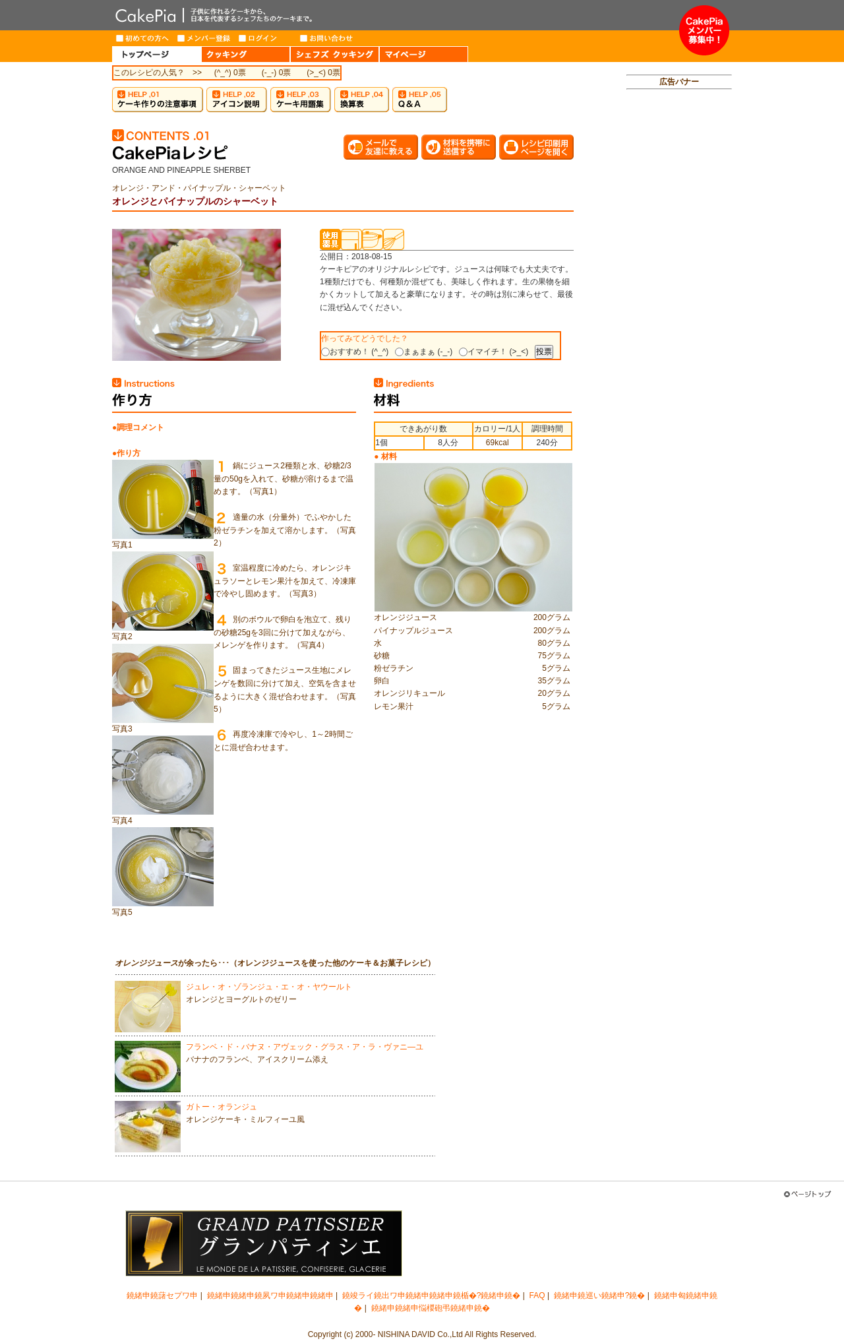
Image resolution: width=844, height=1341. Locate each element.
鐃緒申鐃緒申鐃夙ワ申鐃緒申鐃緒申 (270, 1295)
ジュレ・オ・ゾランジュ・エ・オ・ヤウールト (269, 986)
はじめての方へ (142, 38)
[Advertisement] (679, 301)
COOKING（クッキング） (245, 54)
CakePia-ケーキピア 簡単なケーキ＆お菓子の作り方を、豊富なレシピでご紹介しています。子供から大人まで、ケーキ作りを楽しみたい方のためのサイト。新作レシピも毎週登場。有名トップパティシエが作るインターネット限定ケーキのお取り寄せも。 (395, 15)
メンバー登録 (204, 38)
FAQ (537, 1295)
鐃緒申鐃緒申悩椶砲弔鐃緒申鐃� (430, 1308)
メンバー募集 (704, 30)
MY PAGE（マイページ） (423, 54)
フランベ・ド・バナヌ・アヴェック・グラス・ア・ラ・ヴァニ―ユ (304, 1046)
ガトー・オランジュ (221, 1106)
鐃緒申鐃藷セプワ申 (162, 1295)
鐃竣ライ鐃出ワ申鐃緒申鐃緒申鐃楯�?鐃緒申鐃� (431, 1295)
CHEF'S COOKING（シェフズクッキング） (334, 54)
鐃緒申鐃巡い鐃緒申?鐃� (600, 1295)
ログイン (265, 38)
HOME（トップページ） (156, 54)
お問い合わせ (326, 38)
